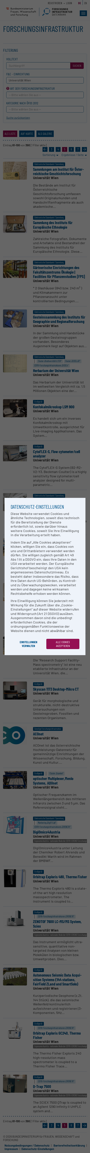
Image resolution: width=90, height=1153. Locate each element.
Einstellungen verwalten (28, 644)
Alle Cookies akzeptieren (63, 644)
